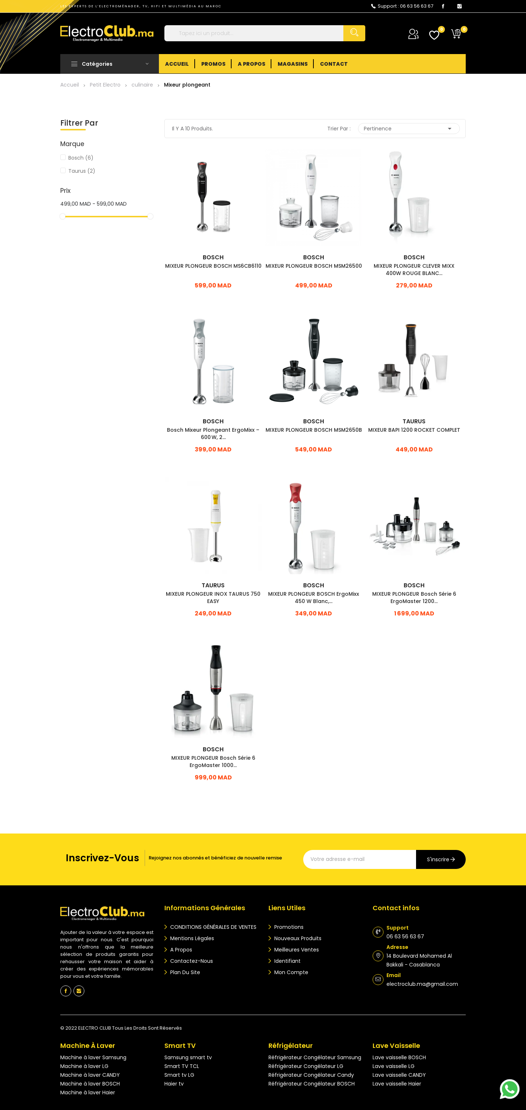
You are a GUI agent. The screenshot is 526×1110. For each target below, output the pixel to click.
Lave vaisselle (396, 1045)
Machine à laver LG (84, 1066)
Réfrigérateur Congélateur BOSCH (311, 1083)
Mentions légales (191, 938)
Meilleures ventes (296, 949)
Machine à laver (87, 1045)
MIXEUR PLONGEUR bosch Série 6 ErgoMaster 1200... (414, 597)
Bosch (81, 157)
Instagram (459, 6)
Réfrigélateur (290, 1045)
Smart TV (180, 1045)
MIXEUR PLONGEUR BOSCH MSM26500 (314, 266)
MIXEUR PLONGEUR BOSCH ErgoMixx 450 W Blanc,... (313, 597)
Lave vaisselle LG (394, 1066)
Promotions (288, 927)
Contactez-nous (191, 961)
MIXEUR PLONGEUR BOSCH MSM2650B (314, 430)
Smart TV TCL (181, 1066)
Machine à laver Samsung (93, 1057)
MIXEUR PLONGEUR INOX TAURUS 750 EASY (213, 597)
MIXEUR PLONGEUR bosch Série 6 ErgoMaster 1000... (213, 761)
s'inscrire (438, 859)
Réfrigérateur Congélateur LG (305, 1066)
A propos (180, 949)
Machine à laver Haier (87, 1092)
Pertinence (409, 128)
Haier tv (174, 1083)
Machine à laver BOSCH (90, 1083)
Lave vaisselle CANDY (399, 1075)
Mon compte (290, 972)
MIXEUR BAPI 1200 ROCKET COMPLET (414, 430)
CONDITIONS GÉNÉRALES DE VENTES (212, 927)
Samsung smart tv (188, 1057)
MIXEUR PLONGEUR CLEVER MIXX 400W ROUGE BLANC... (414, 269)
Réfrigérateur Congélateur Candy (311, 1075)
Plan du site (184, 972)
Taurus (81, 171)
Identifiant (287, 961)
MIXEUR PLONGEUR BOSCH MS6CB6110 (213, 266)
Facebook (443, 6)
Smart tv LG (179, 1075)
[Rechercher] (264, 33)
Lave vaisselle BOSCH (399, 1057)
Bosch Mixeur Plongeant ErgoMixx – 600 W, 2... (213, 433)
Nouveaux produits (297, 938)
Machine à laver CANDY (90, 1075)
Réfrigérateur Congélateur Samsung (314, 1057)
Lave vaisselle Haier (397, 1083)
